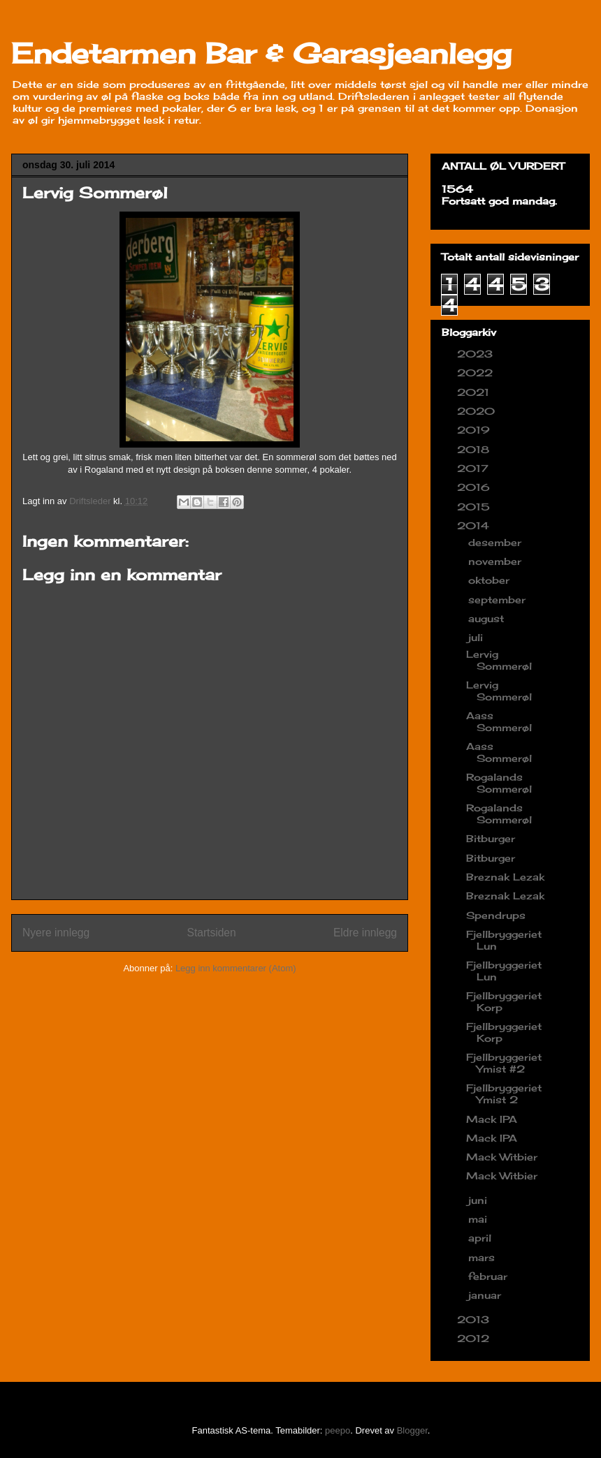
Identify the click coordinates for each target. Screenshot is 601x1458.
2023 (476, 354)
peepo (337, 1430)
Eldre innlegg (365, 932)
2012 (475, 1338)
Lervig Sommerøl (499, 660)
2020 (477, 411)
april (481, 1238)
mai (479, 1219)
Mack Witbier (501, 1157)
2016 (475, 487)
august (487, 618)
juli (477, 637)
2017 (474, 468)
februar (489, 1276)
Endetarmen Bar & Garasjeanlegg (261, 53)
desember (496, 542)
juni (479, 1200)
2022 (476, 372)
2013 (475, 1319)
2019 (475, 430)
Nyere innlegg (55, 932)
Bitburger (490, 838)
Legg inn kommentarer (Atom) (235, 968)
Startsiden (211, 932)
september (498, 599)
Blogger (412, 1430)
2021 (475, 392)
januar (486, 1295)
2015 (475, 507)
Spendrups (496, 915)
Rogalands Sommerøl (499, 783)
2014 (475, 525)
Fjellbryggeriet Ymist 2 (504, 1093)
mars (483, 1257)
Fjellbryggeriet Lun (504, 940)
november (496, 561)
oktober (490, 580)
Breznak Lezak (505, 877)
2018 (475, 449)
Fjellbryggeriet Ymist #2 (504, 1063)
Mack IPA (491, 1119)
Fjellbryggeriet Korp (504, 1001)
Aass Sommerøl (499, 721)
